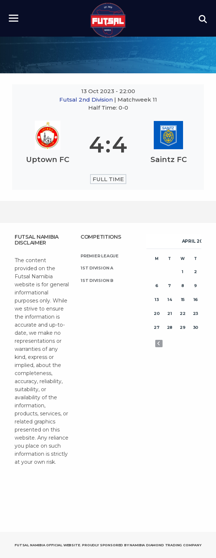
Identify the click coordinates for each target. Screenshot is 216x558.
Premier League (100, 255)
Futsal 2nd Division (86, 99)
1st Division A (97, 268)
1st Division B (97, 280)
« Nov (159, 343)
